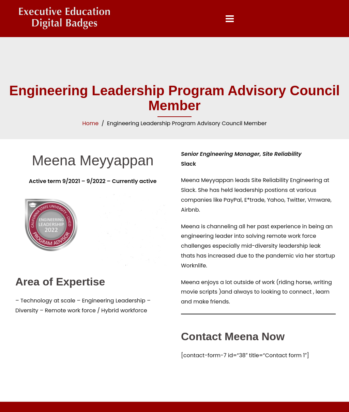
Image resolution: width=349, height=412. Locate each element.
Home (90, 123)
